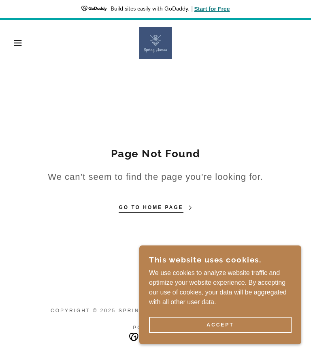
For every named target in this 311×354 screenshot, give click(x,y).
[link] (155, 43)
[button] (15, 43)
